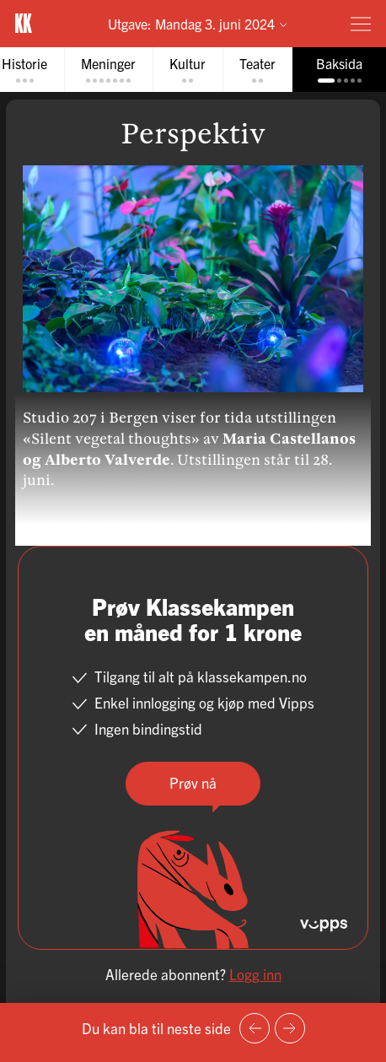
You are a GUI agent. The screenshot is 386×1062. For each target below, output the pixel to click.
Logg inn (255, 974)
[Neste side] (290, 1028)
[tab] (108, 69)
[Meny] (361, 23)
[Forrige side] (254, 1028)
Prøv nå (193, 782)
